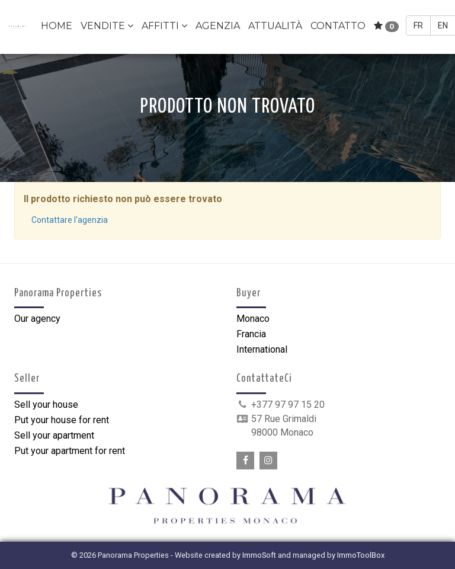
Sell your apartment (54, 435)
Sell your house (46, 404)
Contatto (338, 25)
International (261, 349)
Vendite (107, 25)
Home (56, 25)
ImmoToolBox (360, 555)
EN (443, 25)
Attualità (275, 25)
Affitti (164, 25)
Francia (251, 334)
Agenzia (218, 25)
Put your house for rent (61, 420)
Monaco (253, 318)
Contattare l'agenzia (69, 220)
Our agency (37, 318)
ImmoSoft (259, 555)
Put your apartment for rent (69, 450)
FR (418, 25)
